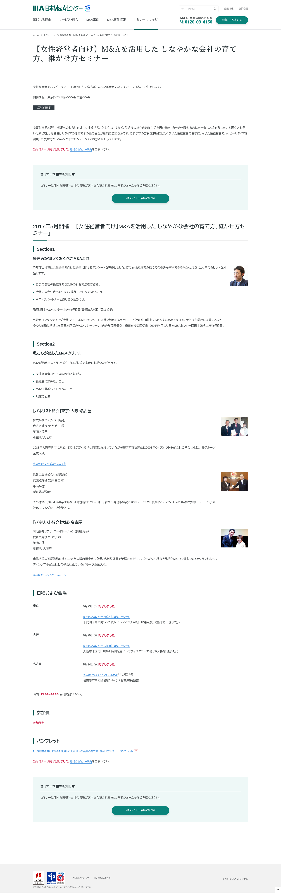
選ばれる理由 (42, 20)
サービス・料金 (68, 20)
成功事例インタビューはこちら (52, 463)
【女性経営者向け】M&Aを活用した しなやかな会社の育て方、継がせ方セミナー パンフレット (90, 751)
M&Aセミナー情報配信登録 (140, 198)
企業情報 (229, 8)
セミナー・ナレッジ (146, 20)
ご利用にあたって (82, 878)
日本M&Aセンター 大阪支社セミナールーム (110, 645)
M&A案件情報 (116, 20)
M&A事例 (92, 20)
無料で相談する (232, 20)
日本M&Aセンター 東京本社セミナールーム (110, 616)
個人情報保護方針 (106, 878)
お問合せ (243, 8)
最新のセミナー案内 (82, 149)
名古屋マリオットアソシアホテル (103, 674)
